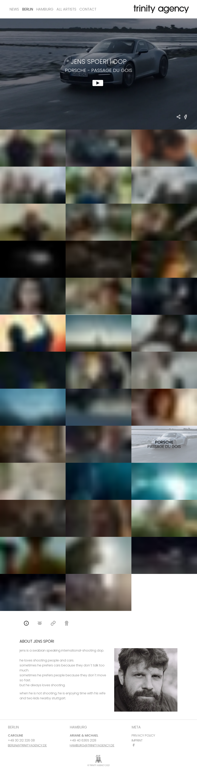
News (14, 9)
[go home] (160, 9)
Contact (87, 9)
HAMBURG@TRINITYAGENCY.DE (92, 745)
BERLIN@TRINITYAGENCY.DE (27, 745)
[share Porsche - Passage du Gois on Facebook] (185, 119)
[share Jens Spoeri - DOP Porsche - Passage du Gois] (178, 117)
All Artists (66, 9)
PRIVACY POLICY (143, 735)
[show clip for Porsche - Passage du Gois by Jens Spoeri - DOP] (98, 74)
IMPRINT (137, 740)
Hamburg (44, 9)
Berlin (27, 9)
